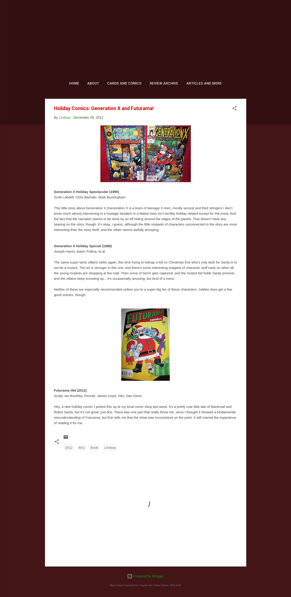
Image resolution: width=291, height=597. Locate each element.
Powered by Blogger (145, 576)
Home (74, 83)
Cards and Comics (124, 83)
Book (94, 447)
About (93, 83)
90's (81, 447)
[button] (234, 109)
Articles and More (204, 83)
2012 (69, 447)
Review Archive (164, 83)
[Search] (243, 12)
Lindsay (110, 447)
